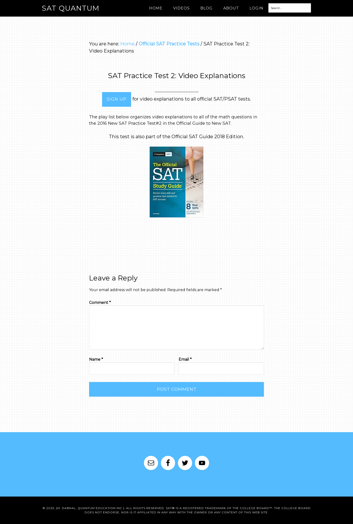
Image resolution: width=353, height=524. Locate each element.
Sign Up (116, 99)
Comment (100, 302)
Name (96, 359)
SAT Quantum (70, 8)
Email (185, 359)
